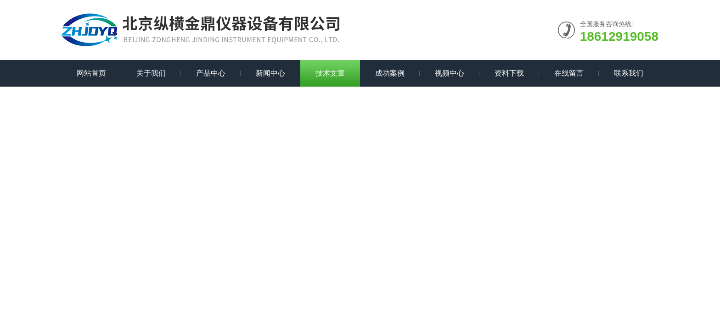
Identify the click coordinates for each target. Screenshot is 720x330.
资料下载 (509, 73)
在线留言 (569, 73)
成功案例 (390, 73)
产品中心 (210, 73)
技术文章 (330, 73)
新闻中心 (270, 73)
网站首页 (91, 73)
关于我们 (151, 73)
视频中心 (449, 73)
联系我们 (628, 73)
